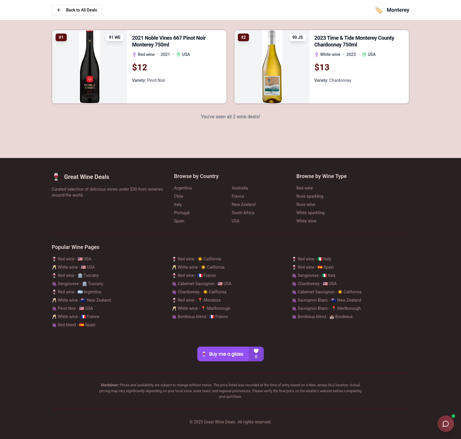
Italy (178, 204)
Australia (240, 188)
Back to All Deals (77, 10)
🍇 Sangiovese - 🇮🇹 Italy (313, 275)
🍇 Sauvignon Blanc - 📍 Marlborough (326, 308)
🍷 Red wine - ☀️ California (196, 259)
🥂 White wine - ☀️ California (198, 267)
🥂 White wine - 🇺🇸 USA (73, 267)
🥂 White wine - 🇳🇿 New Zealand (81, 300)
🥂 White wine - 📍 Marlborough (201, 308)
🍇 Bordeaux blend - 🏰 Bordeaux (322, 316)
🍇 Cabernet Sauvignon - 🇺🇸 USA (201, 283)
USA (236, 221)
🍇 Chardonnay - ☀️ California (199, 292)
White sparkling (310, 212)
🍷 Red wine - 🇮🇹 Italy (311, 259)
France (238, 196)
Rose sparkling (309, 196)
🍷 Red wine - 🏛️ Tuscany (75, 275)
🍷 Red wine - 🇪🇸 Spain (313, 267)
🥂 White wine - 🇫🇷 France (75, 316)
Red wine (304, 188)
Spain (179, 221)
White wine (306, 221)
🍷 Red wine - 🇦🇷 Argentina (76, 292)
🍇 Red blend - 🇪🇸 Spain (73, 324)
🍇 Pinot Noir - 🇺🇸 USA (72, 308)
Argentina (183, 188)
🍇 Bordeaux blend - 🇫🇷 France (200, 316)
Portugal (182, 212)
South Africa (243, 212)
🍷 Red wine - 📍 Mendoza (196, 300)
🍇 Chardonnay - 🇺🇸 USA (314, 283)
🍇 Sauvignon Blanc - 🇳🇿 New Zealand (326, 300)
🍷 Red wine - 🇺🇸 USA (71, 259)
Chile (178, 196)
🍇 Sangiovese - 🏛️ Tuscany (77, 283)
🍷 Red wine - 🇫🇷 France (194, 275)
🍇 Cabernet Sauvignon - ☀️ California (326, 292)
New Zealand (243, 204)
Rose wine (305, 204)
